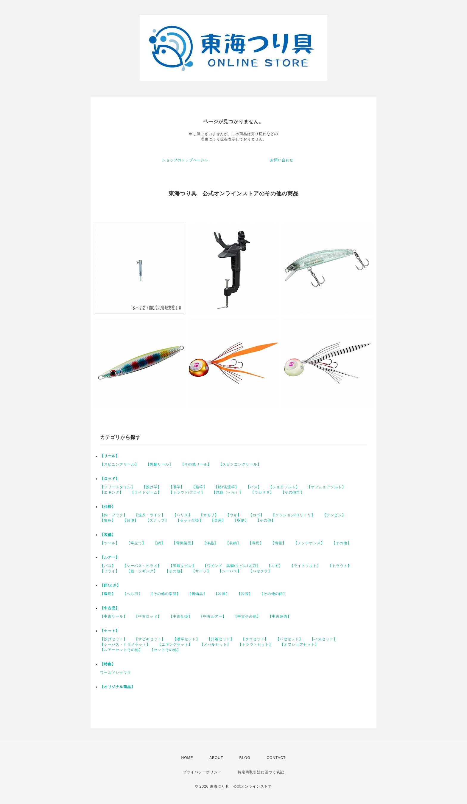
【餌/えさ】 (110, 585)
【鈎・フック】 (113, 515)
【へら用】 (132, 594)
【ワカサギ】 (262, 492)
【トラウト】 (339, 566)
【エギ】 (275, 566)
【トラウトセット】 (255, 644)
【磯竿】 (176, 487)
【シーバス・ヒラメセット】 (125, 644)
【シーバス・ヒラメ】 (142, 566)
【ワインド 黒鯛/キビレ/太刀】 (231, 566)
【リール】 (109, 456)
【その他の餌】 (273, 594)
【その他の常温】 (165, 594)
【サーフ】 (201, 571)
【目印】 (130, 520)
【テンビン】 (334, 515)
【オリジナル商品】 (117, 687)
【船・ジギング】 (142, 571)
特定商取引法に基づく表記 (261, 772)
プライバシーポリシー (202, 772)
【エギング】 (111, 492)
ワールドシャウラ (115, 672)
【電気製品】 (183, 543)
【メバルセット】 (215, 644)
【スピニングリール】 (119, 464)
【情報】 (278, 543)
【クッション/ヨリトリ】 (293, 515)
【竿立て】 (136, 543)
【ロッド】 (109, 479)
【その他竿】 (292, 492)
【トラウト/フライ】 (187, 492)
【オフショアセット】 (299, 644)
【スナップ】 (157, 520)
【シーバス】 (229, 571)
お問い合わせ (281, 160)
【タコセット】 (254, 639)
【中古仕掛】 (180, 616)
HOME (187, 758)
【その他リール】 (195, 464)
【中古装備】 (279, 616)
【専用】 (218, 520)
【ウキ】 (233, 515)
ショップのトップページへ (185, 160)
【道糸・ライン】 (149, 515)
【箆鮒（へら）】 (227, 492)
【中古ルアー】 (212, 616)
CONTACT (276, 758)
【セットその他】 (165, 650)
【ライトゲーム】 (145, 492)
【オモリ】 (209, 515)
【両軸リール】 (159, 464)
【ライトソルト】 (305, 566)
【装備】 (108, 535)
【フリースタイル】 (117, 487)
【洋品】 (210, 543)
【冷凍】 (222, 594)
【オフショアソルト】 (326, 487)
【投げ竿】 (151, 487)
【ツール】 (109, 543)
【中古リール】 (113, 616)
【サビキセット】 (149, 639)
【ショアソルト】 (284, 487)
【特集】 (108, 664)
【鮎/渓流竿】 (226, 487)
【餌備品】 (197, 594)
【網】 (159, 543)
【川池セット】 (220, 639)
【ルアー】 (109, 557)
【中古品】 (109, 608)
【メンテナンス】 (309, 543)
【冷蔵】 (245, 594)
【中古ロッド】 (147, 616)
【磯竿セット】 (186, 639)
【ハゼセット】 (289, 639)
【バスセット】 (323, 639)
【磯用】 (108, 594)
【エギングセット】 (175, 644)
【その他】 (265, 520)
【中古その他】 (247, 616)
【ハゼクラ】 (260, 571)
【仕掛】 (108, 507)
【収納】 (241, 520)
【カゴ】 (256, 515)
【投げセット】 (113, 639)
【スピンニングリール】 (240, 464)
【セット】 (109, 631)
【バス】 (253, 487)
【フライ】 (109, 571)
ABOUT (216, 758)
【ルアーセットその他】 (121, 650)
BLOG (244, 758)
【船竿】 (199, 487)
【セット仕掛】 (189, 520)
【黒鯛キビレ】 (182, 566)
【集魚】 (108, 520)
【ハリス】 (182, 515)
